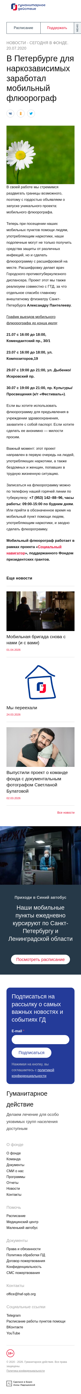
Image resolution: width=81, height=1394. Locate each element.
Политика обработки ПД (25, 1255)
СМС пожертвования (23, 1273)
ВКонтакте (14, 1327)
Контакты (13, 1194)
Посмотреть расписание (40, 959)
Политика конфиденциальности (25, 1370)
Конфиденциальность (23, 1267)
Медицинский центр (22, 1222)
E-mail (17, 1031)
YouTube (13, 1333)
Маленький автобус (22, 1228)
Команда (13, 1159)
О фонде (13, 1153)
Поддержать (57, 28)
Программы (15, 1177)
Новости (16, 43)
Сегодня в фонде (48, 43)
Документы (15, 1165)
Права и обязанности (23, 1249)
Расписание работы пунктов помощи (35, 1321)
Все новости (66, 812)
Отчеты (12, 1183)
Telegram (13, 1315)
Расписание (23, 28)
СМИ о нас (15, 1171)
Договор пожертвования (25, 1261)
